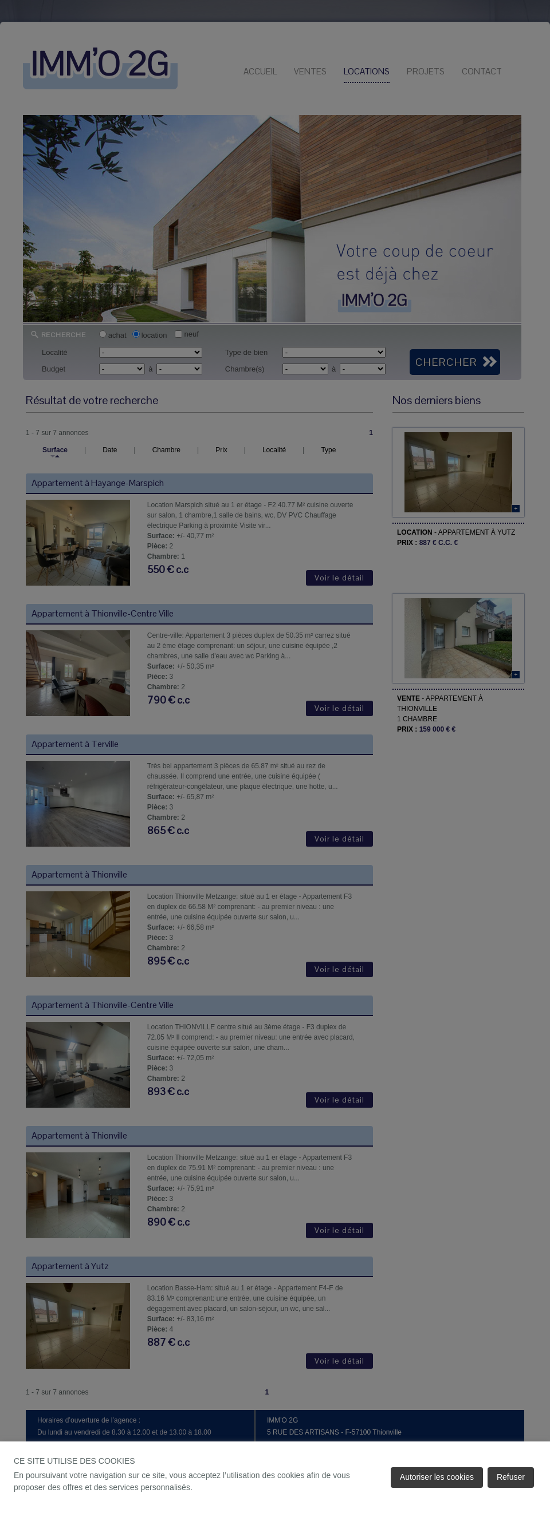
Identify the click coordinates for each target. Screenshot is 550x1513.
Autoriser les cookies (437, 1477)
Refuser (511, 1477)
